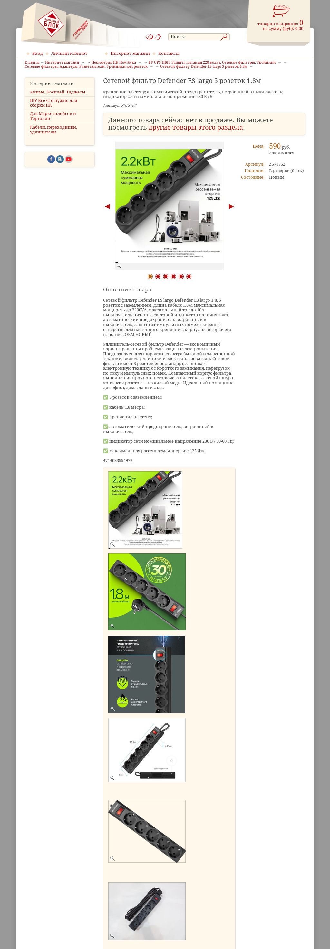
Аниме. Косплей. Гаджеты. (58, 92)
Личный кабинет (69, 53)
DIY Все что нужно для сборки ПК (53, 103)
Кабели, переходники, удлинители (53, 129)
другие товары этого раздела (196, 127)
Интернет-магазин (130, 53)
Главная (32, 62)
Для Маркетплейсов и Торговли (53, 116)
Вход (37, 53)
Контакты (169, 53)
